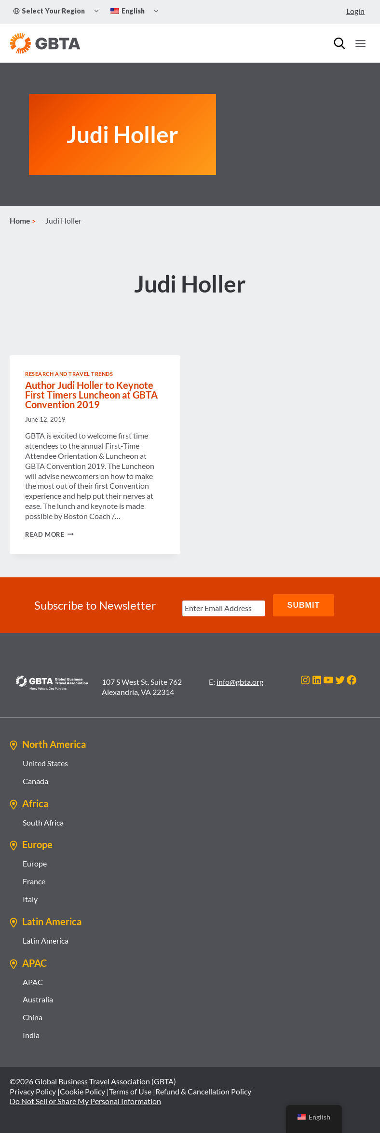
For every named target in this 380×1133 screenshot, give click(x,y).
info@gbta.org (240, 681)
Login (355, 10)
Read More (49, 534)
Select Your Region (49, 11)
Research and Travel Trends (69, 374)
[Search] (339, 43)
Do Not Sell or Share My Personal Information (85, 1101)
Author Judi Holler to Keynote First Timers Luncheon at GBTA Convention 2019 (91, 394)
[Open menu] (360, 43)
